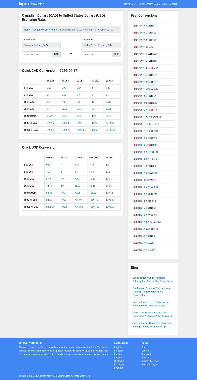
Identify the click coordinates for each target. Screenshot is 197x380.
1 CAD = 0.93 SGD (145, 180)
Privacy (145, 357)
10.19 (108, 102)
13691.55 (94, 207)
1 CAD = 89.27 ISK (145, 159)
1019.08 (110, 123)
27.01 (80, 109)
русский (118, 368)
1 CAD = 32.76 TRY (145, 110)
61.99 (49, 116)
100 (94, 116)
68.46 (92, 185)
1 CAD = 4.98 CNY (145, 74)
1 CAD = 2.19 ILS (144, 250)
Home (27, 29)
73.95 (77, 193)
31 (48, 109)
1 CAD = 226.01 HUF (146, 152)
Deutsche (119, 361)
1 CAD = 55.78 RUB (145, 187)
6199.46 (51, 130)
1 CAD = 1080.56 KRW (147, 222)
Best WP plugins (150, 364)
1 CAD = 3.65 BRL (144, 236)
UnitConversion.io (52, 376)
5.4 (78, 102)
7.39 (77, 178)
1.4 (107, 164)
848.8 (49, 200)
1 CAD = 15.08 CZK (145, 89)
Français (118, 350)
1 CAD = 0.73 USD (145, 32)
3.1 (48, 95)
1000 (94, 123)
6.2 (48, 102)
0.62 (49, 88)
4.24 (48, 171)
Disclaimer (147, 354)
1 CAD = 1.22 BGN (145, 173)
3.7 (76, 171)
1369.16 (93, 200)
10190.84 (110, 130)
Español (118, 354)
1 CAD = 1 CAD (143, 46)
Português (119, 364)
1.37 (91, 164)
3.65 (64, 95)
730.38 (65, 123)
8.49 (48, 178)
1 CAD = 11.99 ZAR (145, 131)
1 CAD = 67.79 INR (145, 215)
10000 (95, 130)
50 (93, 109)
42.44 (49, 185)
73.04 (64, 116)
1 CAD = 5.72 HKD (145, 145)
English (118, 347)
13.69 (92, 178)
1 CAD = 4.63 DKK (145, 208)
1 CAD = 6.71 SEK (144, 96)
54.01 (80, 116)
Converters (129, 4)
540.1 (80, 123)
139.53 (109, 193)
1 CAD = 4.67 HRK (145, 166)
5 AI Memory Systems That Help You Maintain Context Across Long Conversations (151, 291)
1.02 (108, 88)
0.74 (77, 164)
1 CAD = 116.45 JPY (146, 124)
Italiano (118, 357)
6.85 (91, 171)
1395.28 (110, 200)
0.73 (64, 88)
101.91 (109, 116)
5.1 (107, 95)
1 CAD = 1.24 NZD (145, 60)
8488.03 (50, 207)
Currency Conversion (149, 4)
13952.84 (110, 207)
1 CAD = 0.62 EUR (144, 25)
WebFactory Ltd (82, 376)
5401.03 (81, 130)
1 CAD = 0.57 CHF (145, 201)
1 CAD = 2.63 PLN (144, 243)
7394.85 (79, 207)
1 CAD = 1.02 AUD (145, 53)
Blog (164, 4)
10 (93, 102)
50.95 (108, 109)
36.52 (64, 109)
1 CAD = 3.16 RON (145, 194)
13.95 (109, 178)
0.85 (48, 164)
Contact (173, 4)
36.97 (77, 185)
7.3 (63, 102)
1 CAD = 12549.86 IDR (147, 117)
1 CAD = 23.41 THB (145, 229)
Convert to (87, 39)
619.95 (50, 123)
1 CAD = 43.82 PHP (145, 81)
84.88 (49, 193)
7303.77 (66, 130)
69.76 (109, 185)
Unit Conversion (31, 4)
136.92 (92, 193)
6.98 (108, 171)
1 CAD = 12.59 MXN (146, 67)
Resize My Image (150, 361)
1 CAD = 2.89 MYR (145, 138)
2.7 (78, 95)
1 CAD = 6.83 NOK (145, 103)
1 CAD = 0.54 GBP (145, 39)
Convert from (29, 39)
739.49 (78, 200)
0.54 (79, 88)
